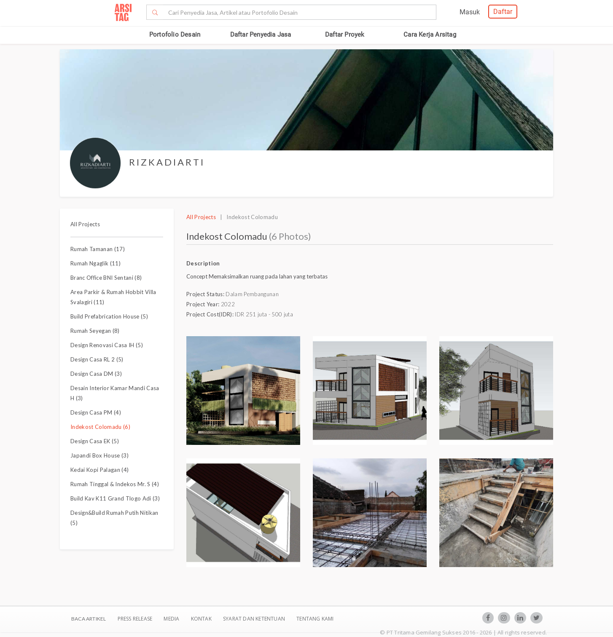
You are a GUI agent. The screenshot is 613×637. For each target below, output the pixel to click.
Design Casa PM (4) (95, 412)
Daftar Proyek (345, 34)
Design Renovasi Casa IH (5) (106, 345)
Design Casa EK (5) (94, 441)
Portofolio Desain (174, 34)
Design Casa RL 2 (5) (97, 359)
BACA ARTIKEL (88, 619)
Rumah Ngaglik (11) (95, 263)
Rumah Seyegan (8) (95, 330)
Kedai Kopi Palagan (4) (99, 469)
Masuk (470, 12)
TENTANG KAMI (314, 618)
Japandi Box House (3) (99, 455)
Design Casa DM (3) (96, 373)
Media (172, 618)
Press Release (134, 618)
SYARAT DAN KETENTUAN (254, 618)
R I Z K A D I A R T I (166, 162)
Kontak (202, 618)
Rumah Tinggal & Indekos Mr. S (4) (114, 484)
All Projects (85, 224)
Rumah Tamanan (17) (97, 249)
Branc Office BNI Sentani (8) (106, 277)
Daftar (502, 12)
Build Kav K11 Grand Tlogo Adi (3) (115, 498)
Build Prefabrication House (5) (109, 316)
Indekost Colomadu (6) (100, 426)
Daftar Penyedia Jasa (260, 34)
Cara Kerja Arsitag (429, 34)
